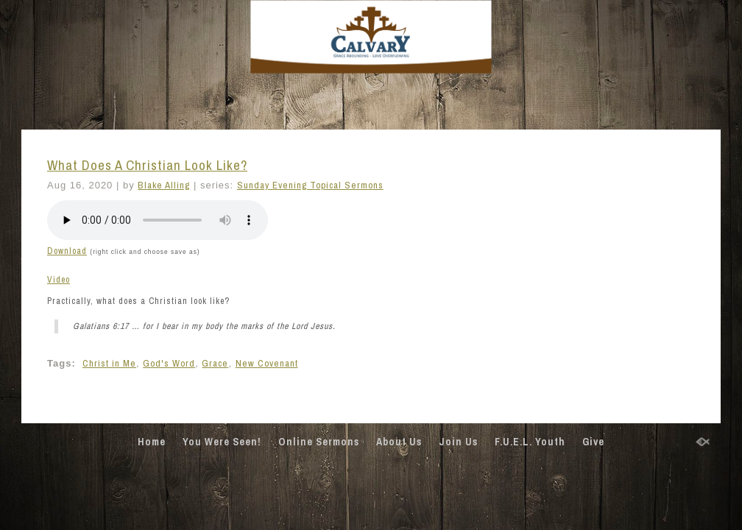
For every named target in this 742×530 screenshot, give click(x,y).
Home (152, 441)
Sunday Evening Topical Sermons (310, 185)
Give (593, 441)
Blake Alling (164, 185)
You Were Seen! (222, 441)
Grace (215, 363)
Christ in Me (109, 363)
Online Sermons (318, 441)
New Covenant (267, 363)
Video (58, 280)
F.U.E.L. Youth (530, 441)
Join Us (458, 441)
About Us (399, 441)
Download (67, 251)
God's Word (169, 363)
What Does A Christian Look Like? (147, 165)
